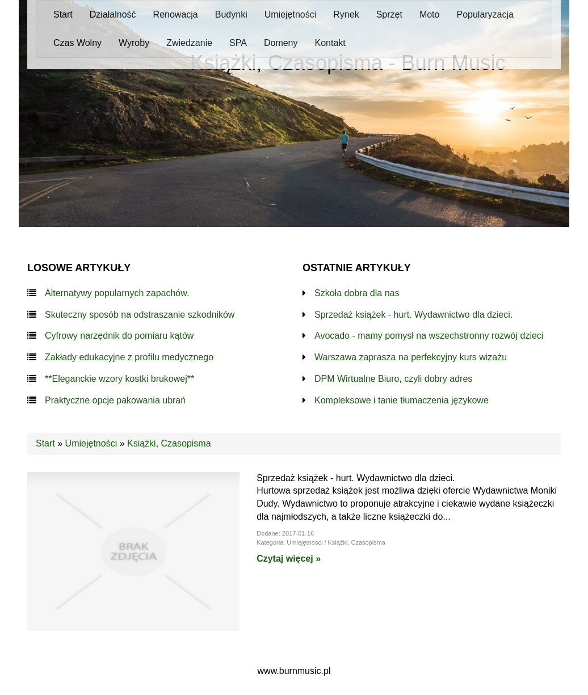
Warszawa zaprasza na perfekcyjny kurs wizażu (410, 357)
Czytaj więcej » (289, 558)
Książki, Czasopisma (169, 443)
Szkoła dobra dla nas (356, 293)
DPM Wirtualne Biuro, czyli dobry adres (393, 379)
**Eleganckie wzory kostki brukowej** (119, 379)
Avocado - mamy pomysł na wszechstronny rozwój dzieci (428, 335)
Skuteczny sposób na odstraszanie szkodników (139, 314)
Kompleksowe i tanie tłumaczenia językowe (401, 400)
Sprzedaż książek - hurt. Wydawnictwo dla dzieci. (413, 314)
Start (45, 443)
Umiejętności (91, 443)
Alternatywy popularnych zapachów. (117, 293)
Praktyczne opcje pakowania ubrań (115, 400)
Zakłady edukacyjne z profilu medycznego (129, 357)
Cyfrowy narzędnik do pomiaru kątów (119, 335)
